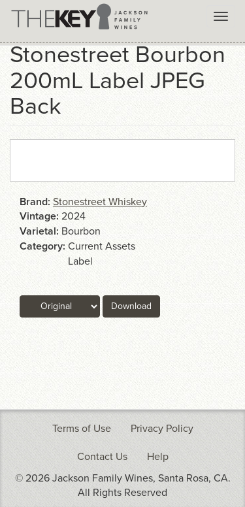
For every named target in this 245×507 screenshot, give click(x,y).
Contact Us (102, 456)
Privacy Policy (162, 428)
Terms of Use (81, 428)
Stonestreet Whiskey (100, 201)
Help (158, 456)
